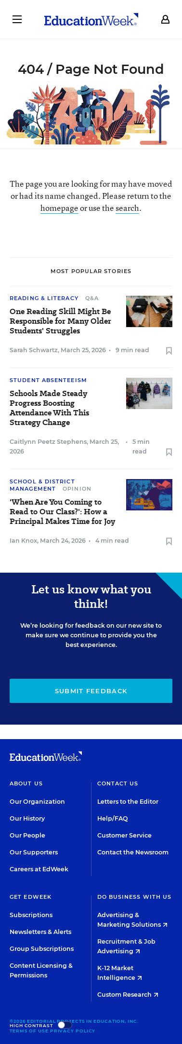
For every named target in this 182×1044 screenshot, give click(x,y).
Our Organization (37, 801)
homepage (59, 207)
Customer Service (124, 835)
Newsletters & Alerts (40, 931)
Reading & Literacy (44, 298)
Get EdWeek (31, 896)
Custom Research (127, 994)
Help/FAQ (112, 818)
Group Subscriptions (42, 948)
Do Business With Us (134, 896)
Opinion (77, 488)
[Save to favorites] (169, 351)
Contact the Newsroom (133, 852)
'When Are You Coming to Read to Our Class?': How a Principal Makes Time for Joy (62, 511)
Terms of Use (29, 1030)
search (127, 207)
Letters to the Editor (127, 801)
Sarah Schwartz (34, 350)
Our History (27, 818)
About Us (26, 783)
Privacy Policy (73, 1030)
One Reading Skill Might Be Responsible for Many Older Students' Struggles (60, 321)
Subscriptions (31, 915)
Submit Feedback (91, 691)
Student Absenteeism (48, 380)
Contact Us (118, 783)
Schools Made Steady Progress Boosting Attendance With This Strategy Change (49, 408)
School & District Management (42, 485)
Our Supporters (34, 852)
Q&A (92, 298)
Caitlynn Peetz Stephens (48, 441)
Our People (27, 835)
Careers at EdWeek (39, 869)
